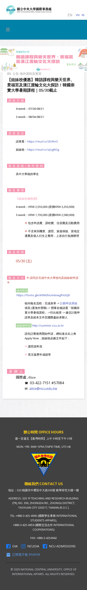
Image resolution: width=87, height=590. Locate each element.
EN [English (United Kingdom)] (70, 15)
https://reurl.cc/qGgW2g (43, 150)
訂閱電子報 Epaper (23, 554)
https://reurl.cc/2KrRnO (42, 141)
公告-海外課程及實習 (27, 73)
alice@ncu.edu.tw (43, 388)
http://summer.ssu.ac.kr (48, 325)
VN (78, 15)
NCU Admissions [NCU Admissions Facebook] (59, 546)
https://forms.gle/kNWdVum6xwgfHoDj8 (43, 295)
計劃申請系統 (68, 303)
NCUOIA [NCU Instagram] (30, 546)
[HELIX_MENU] (8, 30)
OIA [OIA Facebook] (12, 546)
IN (83, 15)
